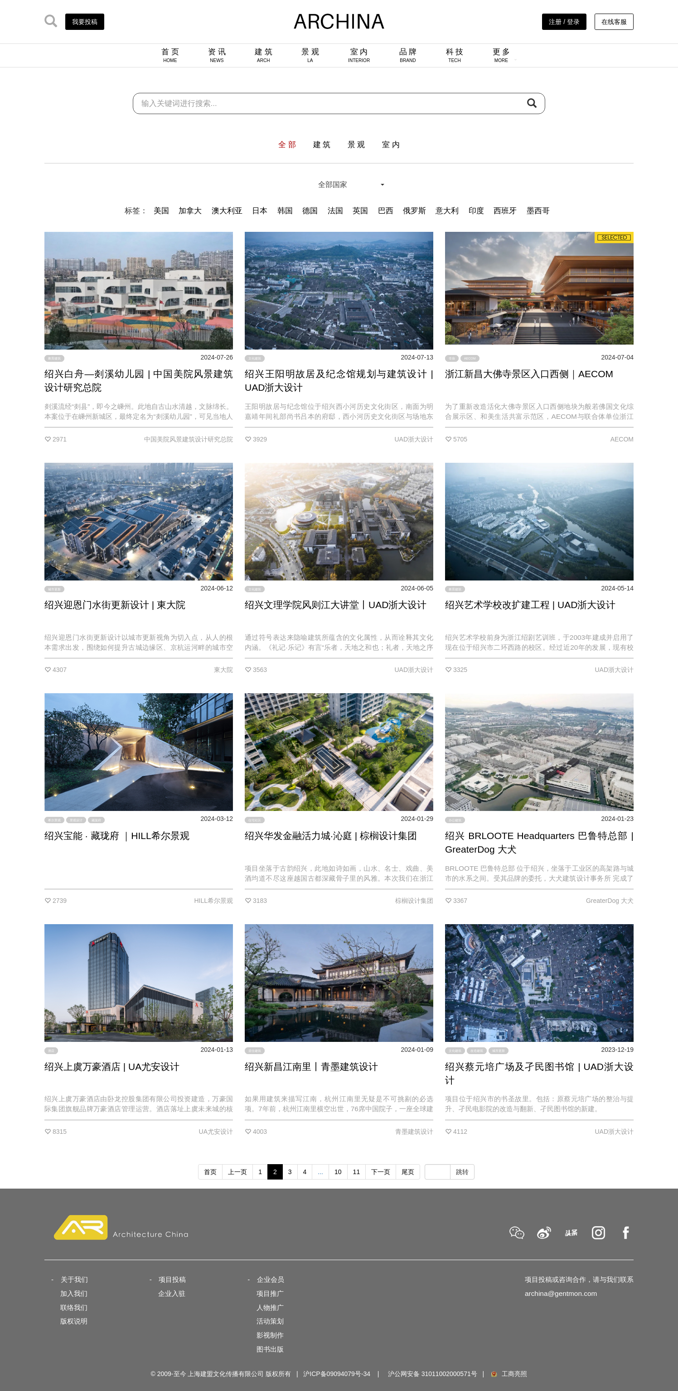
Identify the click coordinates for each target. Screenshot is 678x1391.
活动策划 (270, 1321)
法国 (335, 210)
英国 (360, 210)
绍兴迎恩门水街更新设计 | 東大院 (114, 605)
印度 (476, 210)
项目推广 (270, 1293)
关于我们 (74, 1279)
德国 (310, 210)
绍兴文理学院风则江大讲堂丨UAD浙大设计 (335, 605)
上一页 (237, 1171)
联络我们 (73, 1307)
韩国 (285, 210)
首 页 (170, 55)
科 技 (455, 55)
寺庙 (452, 358)
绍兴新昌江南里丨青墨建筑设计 (311, 1066)
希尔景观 (54, 819)
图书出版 (270, 1349)
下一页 (380, 1171)
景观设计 (76, 819)
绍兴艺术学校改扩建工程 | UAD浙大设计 (530, 605)
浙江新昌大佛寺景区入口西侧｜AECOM (529, 374)
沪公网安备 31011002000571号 (432, 1373)
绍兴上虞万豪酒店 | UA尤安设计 (111, 1066)
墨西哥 (538, 210)
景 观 (310, 55)
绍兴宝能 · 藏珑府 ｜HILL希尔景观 (116, 835)
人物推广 (270, 1307)
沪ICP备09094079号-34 (336, 1373)
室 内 (359, 55)
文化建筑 (254, 358)
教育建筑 (54, 358)
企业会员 (270, 1279)
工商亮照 (508, 1373)
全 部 (287, 144)
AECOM (470, 358)
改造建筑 (476, 1050)
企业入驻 (171, 1293)
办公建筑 (455, 819)
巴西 (385, 210)
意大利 (447, 210)
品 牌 (408, 55)
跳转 (462, 1171)
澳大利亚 (227, 210)
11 (356, 1171)
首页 (210, 1171)
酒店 (51, 1050)
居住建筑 (254, 1050)
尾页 (408, 1171)
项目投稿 (172, 1279)
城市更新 (54, 589)
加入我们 (73, 1293)
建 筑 (263, 55)
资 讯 (217, 55)
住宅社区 (254, 819)
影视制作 (270, 1335)
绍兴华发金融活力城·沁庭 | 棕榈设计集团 (331, 835)
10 (338, 1171)
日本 (259, 210)
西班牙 (505, 210)
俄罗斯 (414, 210)
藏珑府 (96, 819)
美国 (161, 210)
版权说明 (73, 1321)
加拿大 (190, 210)
